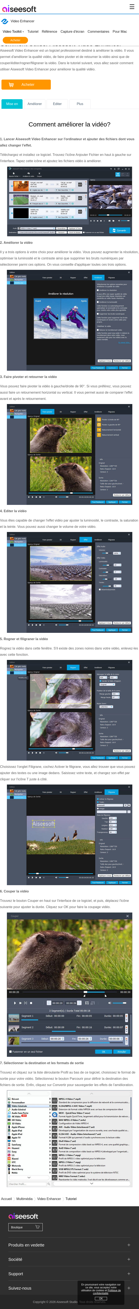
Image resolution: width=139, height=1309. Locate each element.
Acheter (15, 40)
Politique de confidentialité (107, 1292)
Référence (49, 31)
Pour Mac (120, 31)
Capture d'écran (72, 31)
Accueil (6, 1199)
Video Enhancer (17, 21)
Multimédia (25, 1199)
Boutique (25, 1226)
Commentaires (98, 31)
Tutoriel (32, 31)
